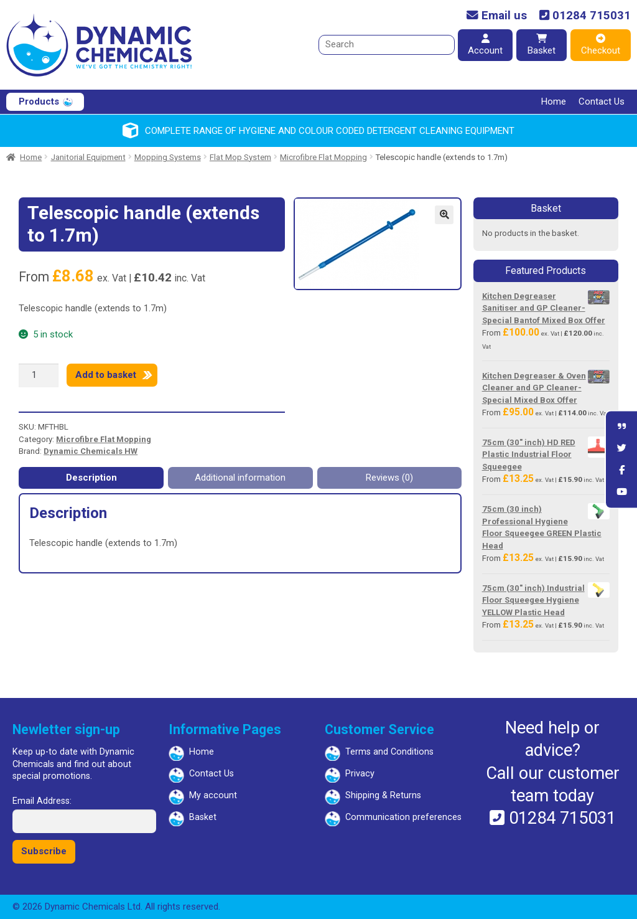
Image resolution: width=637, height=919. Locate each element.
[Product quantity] (38, 375)
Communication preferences (403, 817)
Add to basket (105, 374)
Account (485, 45)
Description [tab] (91, 477)
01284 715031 (585, 15)
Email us (497, 15)
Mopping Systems (167, 157)
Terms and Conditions (389, 752)
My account (213, 795)
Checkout (600, 45)
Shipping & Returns (383, 795)
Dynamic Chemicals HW (90, 451)
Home (553, 101)
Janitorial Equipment (88, 157)
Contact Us (602, 101)
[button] (444, 214)
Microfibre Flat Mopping (323, 157)
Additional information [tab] (240, 477)
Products (39, 101)
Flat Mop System (240, 157)
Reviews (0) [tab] (389, 477)
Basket (542, 45)
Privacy (359, 773)
